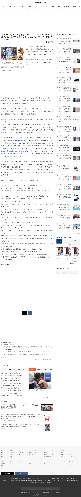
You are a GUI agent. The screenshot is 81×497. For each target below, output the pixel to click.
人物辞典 (71, 461)
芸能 (21, 6)
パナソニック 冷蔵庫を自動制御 (10, 393)
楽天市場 (65, 272)
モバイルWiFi (24, 480)
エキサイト (77, 2)
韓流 (11, 461)
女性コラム (46, 454)
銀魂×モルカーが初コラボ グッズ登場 (11, 378)
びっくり (37, 452)
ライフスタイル (47, 456)
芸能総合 (12, 452)
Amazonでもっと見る (73, 263)
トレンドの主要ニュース (46, 397)
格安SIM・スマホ (74, 478)
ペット (36, 459)
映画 (11, 454)
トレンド (37, 6)
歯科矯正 (73, 480)
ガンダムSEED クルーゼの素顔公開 (11, 385)
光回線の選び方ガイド (20, 478)
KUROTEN (11, 478)
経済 (2, 454)
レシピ (53, 480)
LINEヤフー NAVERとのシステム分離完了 (13, 395)
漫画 (59, 6)
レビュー (29, 452)
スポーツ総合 (21, 452)
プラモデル (71, 241)
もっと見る (76, 233)
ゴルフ (19, 459)
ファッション (30, 463)
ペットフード (33, 482)
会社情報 (23, 492)
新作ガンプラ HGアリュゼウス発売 (11, 383)
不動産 (68, 480)
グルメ (28, 461)
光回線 (12, 480)
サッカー (20, 456)
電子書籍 (49, 482)
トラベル (46, 459)
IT (27, 459)
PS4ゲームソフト (76, 241)
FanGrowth (28, 478)
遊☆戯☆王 (10, 151)
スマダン (46, 452)
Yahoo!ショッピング (73, 272)
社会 (2, 452)
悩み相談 (35, 480)
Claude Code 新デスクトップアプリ (11, 390)
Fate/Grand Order (20, 140)
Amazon (59, 272)
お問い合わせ (57, 492)
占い (45, 480)
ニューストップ (70, 2)
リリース (72, 452)
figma (14, 143)
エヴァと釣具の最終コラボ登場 (10, 380)
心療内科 (53, 478)
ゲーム (28, 456)
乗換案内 (63, 480)
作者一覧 (71, 454)
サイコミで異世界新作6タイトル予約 (11, 375)
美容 (77, 480)
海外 (15, 6)
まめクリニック (35, 478)
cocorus (30, 480)
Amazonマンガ (65, 241)
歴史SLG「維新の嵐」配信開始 (10, 388)
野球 (19, 454)
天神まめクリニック (45, 478)
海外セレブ (12, 459)
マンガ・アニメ (30, 454)
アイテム (58, 478)
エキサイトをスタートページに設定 (40, 488)
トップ (4, 369)
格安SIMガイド (6, 480)
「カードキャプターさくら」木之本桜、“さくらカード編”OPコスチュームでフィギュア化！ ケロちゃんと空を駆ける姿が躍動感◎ (28, 348)
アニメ (59, 241)
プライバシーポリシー (36, 492)
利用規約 (28, 492)
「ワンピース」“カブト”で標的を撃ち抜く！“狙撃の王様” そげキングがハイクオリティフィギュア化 (25, 354)
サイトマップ (72, 463)
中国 (2, 465)
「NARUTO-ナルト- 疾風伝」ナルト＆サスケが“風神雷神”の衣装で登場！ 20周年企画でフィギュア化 (26, 346)
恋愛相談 (40, 480)
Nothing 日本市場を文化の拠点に (10, 373)
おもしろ (45, 6)
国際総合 (3, 463)
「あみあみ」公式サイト (8, 344)
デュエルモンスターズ (20, 151)
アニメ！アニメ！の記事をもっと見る (43, 359)
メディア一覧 (72, 456)
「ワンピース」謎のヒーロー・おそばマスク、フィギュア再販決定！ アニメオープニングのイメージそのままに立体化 (28, 352)
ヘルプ (70, 465)
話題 (53, 454)
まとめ (2, 459)
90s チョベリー (47, 461)
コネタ (36, 454)
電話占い (67, 478)
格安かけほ (17, 480)
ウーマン (49, 480)
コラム (52, 6)
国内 (9, 6)
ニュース (2, 6)
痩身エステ (43, 482)
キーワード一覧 (72, 459)
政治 (2, 456)
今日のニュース (77, 6)
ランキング (66, 6)
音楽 (11, 456)
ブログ (62, 478)
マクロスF (19, 153)
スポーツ (28, 6)
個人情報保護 (46, 492)
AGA (38, 482)
